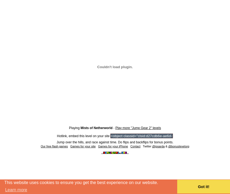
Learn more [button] (16, 190)
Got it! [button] (203, 187)
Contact (135, 146)
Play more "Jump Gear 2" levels (138, 128)
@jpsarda (158, 146)
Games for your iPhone (113, 146)
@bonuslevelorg (178, 146)
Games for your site (83, 146)
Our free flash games (54, 146)
